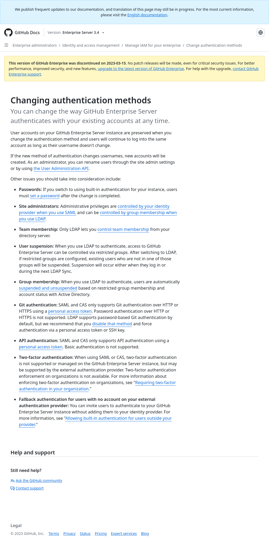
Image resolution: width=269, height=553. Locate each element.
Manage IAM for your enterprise (153, 45)
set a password (44, 196)
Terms (54, 533)
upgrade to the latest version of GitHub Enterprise (141, 68)
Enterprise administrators (35, 45)
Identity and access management (91, 45)
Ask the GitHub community (36, 480)
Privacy (69, 533)
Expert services (124, 533)
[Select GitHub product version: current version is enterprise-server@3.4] (76, 32)
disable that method (112, 324)
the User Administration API (61, 168)
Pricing (101, 533)
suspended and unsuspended (48, 288)
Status (85, 533)
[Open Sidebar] (6, 45)
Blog (145, 533)
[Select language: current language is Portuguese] (260, 32)
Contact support (27, 488)
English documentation (147, 14)
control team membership (123, 229)
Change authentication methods (214, 45)
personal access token (70, 311)
